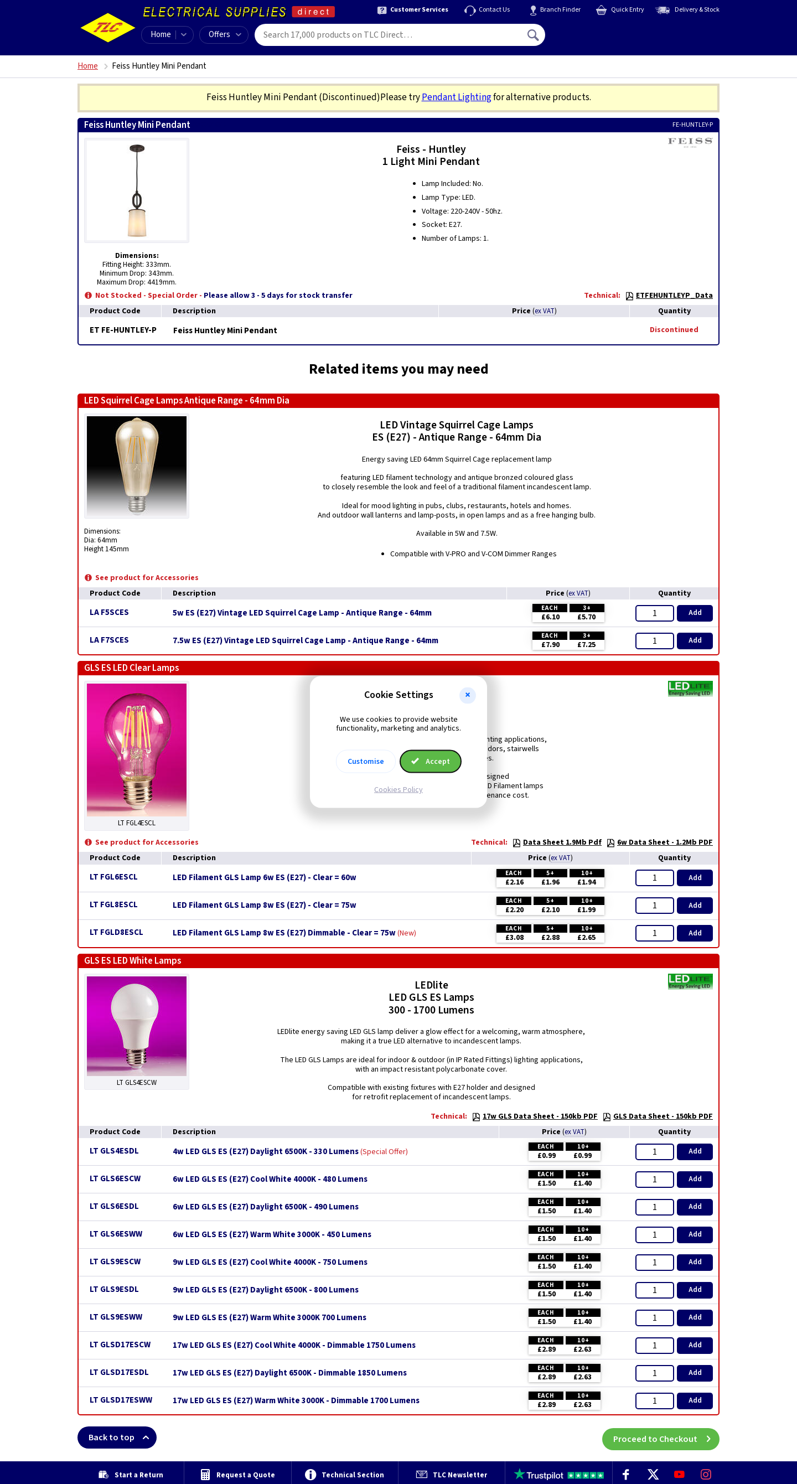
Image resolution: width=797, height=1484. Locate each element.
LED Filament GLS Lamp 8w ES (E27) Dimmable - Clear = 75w (284, 933)
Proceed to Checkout (666, 1437)
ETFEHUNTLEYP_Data (669, 295)
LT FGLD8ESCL (116, 932)
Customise (366, 761)
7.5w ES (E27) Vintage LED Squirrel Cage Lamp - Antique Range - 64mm (305, 641)
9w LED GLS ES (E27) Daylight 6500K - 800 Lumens (266, 1290)
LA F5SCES (109, 612)
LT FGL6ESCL (114, 877)
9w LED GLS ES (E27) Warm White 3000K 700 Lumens (269, 1318)
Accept (430, 761)
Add (695, 612)
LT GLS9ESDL (114, 1289)
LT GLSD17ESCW (120, 1345)
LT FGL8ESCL (114, 905)
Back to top (123, 1437)
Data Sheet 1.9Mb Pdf (557, 842)
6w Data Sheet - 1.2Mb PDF (659, 842)
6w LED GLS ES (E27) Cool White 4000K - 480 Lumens (270, 1180)
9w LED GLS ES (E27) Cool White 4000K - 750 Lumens (270, 1263)
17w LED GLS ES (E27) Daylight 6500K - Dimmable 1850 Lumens (290, 1373)
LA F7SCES (109, 640)
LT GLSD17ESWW (121, 1400)
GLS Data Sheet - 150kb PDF (657, 1116)
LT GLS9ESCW (115, 1262)
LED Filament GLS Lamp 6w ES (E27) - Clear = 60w (264, 878)
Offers (225, 34)
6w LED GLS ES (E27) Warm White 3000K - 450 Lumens (272, 1235)
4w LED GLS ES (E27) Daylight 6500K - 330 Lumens (266, 1152)
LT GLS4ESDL (114, 1151)
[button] (467, 695)
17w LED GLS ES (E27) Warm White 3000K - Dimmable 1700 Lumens (296, 1401)
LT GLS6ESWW (116, 1234)
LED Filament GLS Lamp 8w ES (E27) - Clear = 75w (264, 906)
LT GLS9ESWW (116, 1317)
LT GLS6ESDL (114, 1206)
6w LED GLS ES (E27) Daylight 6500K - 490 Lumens (266, 1207)
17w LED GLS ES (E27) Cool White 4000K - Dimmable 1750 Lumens (294, 1346)
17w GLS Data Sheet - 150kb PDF (535, 1116)
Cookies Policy (398, 789)
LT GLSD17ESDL (119, 1372)
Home (161, 34)
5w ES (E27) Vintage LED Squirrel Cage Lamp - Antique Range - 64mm (302, 613)
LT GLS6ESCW (115, 1179)
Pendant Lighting (456, 97)
